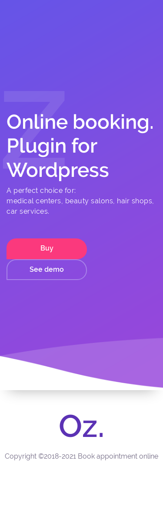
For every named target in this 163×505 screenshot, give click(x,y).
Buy (46, 248)
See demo (47, 269)
